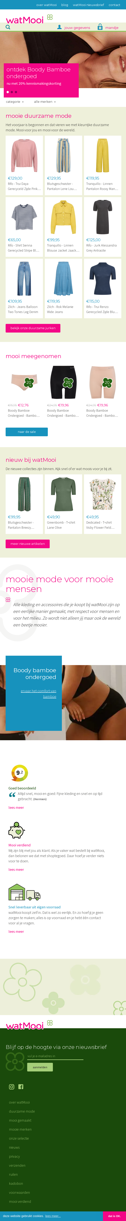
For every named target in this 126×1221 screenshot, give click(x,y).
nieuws (14, 1147)
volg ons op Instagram (13, 1087)
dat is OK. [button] (114, 1216)
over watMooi (19, 1102)
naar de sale (27, 432)
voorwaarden (19, 1192)
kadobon (16, 1183)
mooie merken (20, 1129)
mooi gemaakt (20, 1120)
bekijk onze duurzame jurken (33, 328)
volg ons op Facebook (23, 1087)
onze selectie (19, 1138)
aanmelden (40, 1067)
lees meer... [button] (53, 1216)
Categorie (13, 102)
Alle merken (43, 102)
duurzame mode (22, 1111)
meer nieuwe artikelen (27, 544)
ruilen (13, 1174)
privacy (14, 1156)
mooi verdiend (20, 1201)
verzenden (17, 1165)
